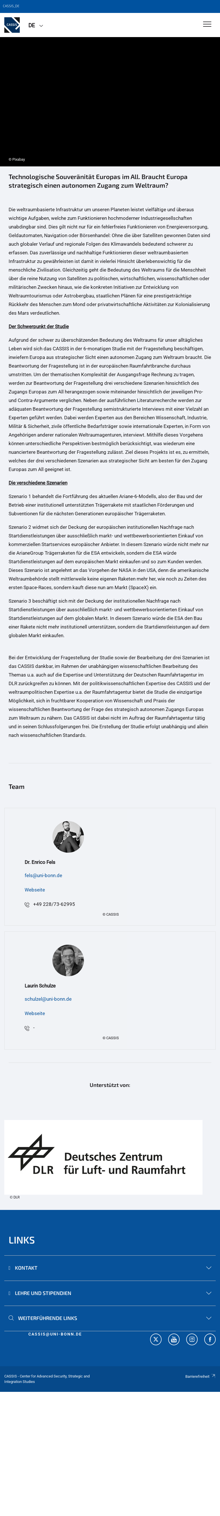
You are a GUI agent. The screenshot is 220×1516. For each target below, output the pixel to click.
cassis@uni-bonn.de (55, 1334)
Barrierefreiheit (200, 1376)
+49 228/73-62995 (54, 904)
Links (22, 1240)
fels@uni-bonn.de (43, 875)
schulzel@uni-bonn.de (48, 999)
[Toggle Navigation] (207, 24)
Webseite (35, 890)
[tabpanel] (110, 101)
